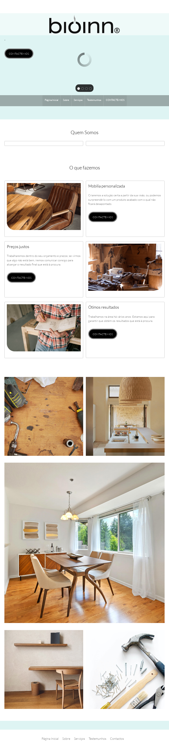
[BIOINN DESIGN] (84, 24)
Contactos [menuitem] (117, 738)
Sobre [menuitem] (66, 738)
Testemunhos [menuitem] (97, 738)
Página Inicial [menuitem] (50, 738)
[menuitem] (51, 100)
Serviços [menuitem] (79, 738)
